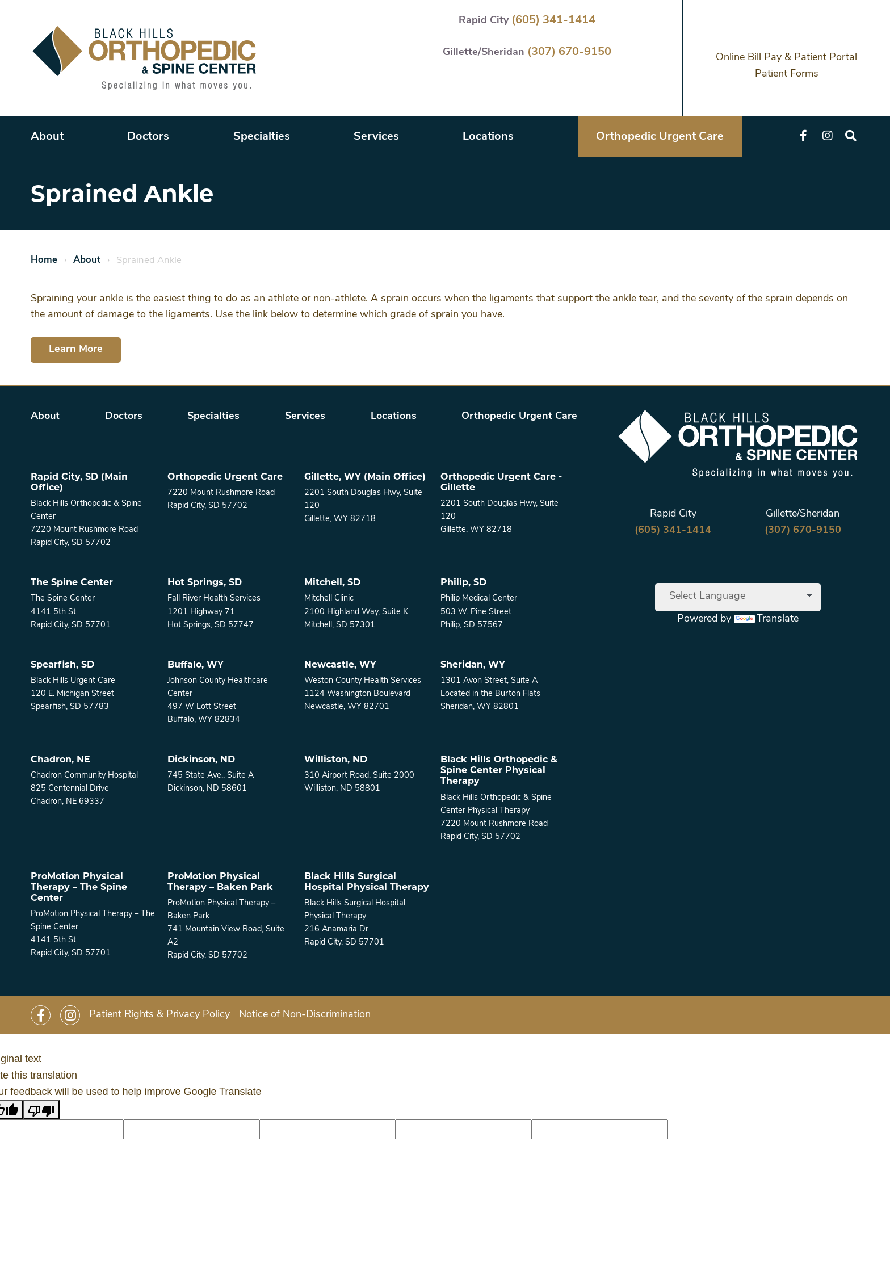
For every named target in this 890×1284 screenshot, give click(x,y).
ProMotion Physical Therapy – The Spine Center (79, 887)
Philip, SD (463, 582)
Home (44, 260)
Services (376, 136)
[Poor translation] (41, 1110)
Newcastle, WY (340, 664)
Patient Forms (786, 74)
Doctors (148, 136)
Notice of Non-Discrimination (305, 1014)
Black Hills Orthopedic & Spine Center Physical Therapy (498, 770)
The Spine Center (72, 582)
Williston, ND (335, 759)
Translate (766, 619)
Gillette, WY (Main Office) (365, 476)
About (47, 136)
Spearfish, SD (62, 664)
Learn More (76, 349)
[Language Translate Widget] (738, 597)
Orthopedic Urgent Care (660, 136)
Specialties (261, 136)
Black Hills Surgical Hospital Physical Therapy (366, 881)
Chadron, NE (60, 759)
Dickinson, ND (201, 759)
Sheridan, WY (472, 664)
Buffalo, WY (195, 664)
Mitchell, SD (332, 582)
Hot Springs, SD (204, 582)
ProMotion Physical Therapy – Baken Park (220, 881)
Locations (488, 136)
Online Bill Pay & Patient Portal (786, 57)
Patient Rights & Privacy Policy (159, 1014)
